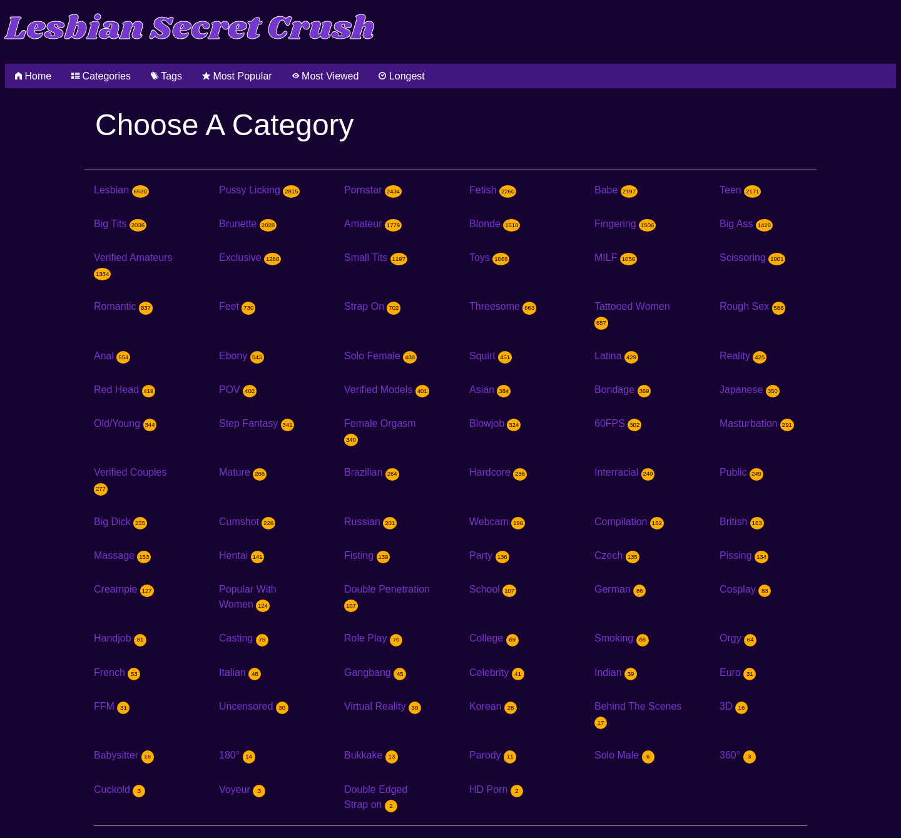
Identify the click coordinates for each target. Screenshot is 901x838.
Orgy (738, 638)
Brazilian (371, 472)
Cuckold (119, 789)
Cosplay (745, 589)
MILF (615, 257)
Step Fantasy (256, 423)
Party (489, 555)
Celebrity (496, 672)
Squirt (490, 355)
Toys (489, 257)
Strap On (372, 306)
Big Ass (746, 223)
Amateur (373, 223)
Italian (240, 672)
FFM (112, 706)
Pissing (744, 555)
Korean (493, 706)
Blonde (494, 223)
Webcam (497, 521)
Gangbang (375, 672)
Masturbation (757, 423)
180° (237, 755)
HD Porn (496, 789)
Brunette (248, 223)
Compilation (629, 521)
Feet (237, 306)
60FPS (617, 423)
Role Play (373, 638)
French (117, 672)
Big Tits (120, 223)
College (494, 638)
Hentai (241, 555)
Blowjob (495, 423)
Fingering (625, 223)
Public (741, 472)
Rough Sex (752, 306)
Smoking (621, 638)
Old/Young (125, 423)
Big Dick (120, 521)
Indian (615, 672)
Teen (740, 190)
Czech (616, 555)
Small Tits (375, 257)
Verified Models (386, 389)
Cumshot (247, 521)
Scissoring (752, 257)
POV (238, 389)
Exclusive (250, 257)
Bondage (622, 389)
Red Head (124, 389)
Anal (112, 355)
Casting (243, 638)
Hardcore (498, 472)
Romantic (123, 306)
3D (734, 706)
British (742, 521)
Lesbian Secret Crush (190, 29)
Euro (738, 672)
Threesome (502, 306)
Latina (616, 355)
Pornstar (373, 190)
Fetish (492, 190)
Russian (370, 521)
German (620, 589)
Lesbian (121, 190)
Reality (743, 355)
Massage (122, 555)
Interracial (624, 472)
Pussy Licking (259, 190)
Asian (490, 389)
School (492, 589)
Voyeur (242, 789)
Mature (243, 472)
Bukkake (371, 755)
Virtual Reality (382, 706)
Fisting (367, 555)
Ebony (241, 355)
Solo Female (380, 355)
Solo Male (624, 755)
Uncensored (253, 706)
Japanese (750, 389)
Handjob (120, 638)
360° (738, 755)
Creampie (124, 589)
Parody (492, 755)
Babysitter (124, 755)
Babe (616, 190)
